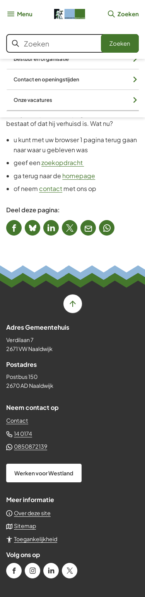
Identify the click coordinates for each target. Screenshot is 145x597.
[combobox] (72, 43)
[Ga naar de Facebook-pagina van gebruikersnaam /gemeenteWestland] (14, 570)
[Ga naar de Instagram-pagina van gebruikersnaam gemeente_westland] (32, 570)
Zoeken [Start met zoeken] (119, 43)
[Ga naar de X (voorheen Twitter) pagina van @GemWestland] (69, 570)
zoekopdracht (62, 162)
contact (50, 188)
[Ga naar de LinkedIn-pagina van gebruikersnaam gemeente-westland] (51, 570)
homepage (78, 176)
